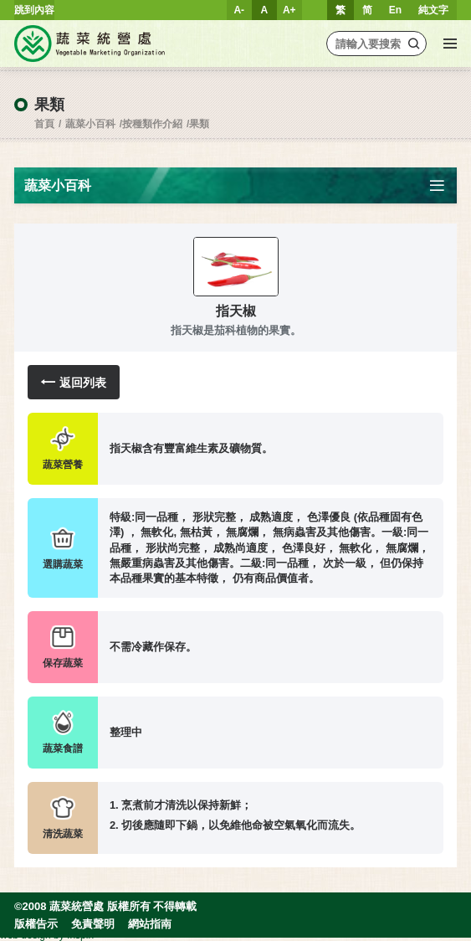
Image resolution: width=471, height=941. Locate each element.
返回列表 (73, 382)
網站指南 (150, 923)
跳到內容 (34, 10)
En (395, 10)
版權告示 (36, 923)
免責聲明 (93, 923)
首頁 (44, 124)
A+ (289, 10)
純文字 (433, 10)
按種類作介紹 (152, 124)
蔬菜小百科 (90, 124)
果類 (199, 124)
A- (238, 10)
